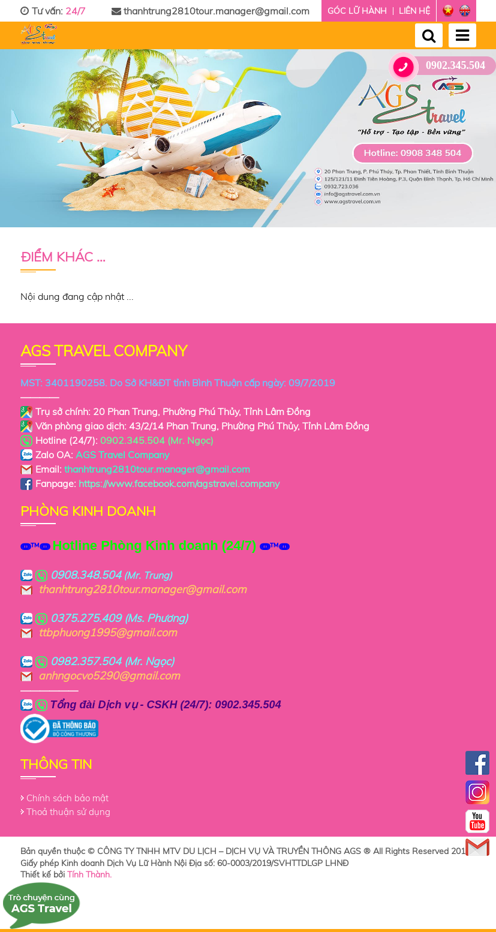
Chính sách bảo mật (67, 798)
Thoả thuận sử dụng (68, 811)
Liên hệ (414, 10)
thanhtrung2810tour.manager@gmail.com (210, 11)
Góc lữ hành (357, 10)
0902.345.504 (441, 65)
